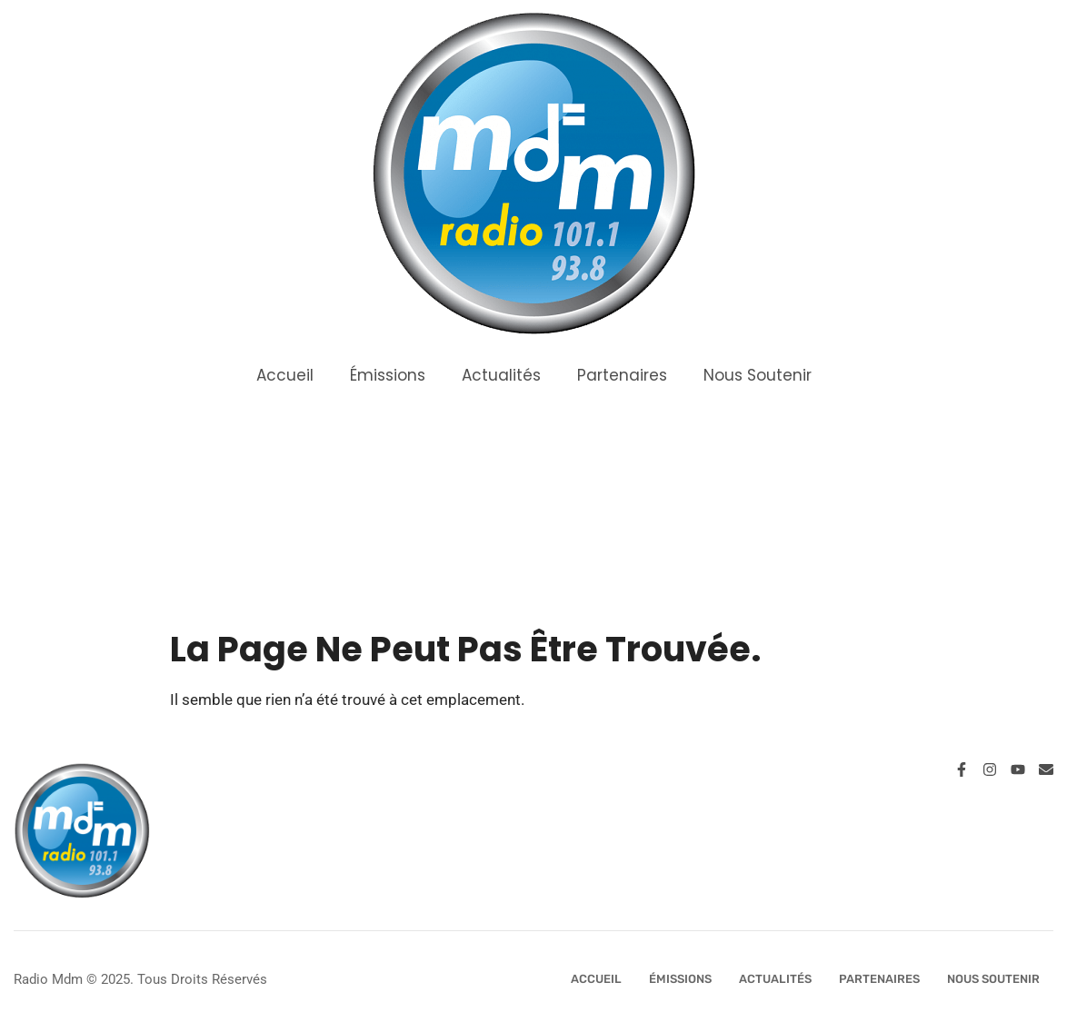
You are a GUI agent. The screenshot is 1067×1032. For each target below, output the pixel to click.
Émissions (387, 375)
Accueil (285, 375)
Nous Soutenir (757, 375)
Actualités (501, 375)
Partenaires (622, 375)
